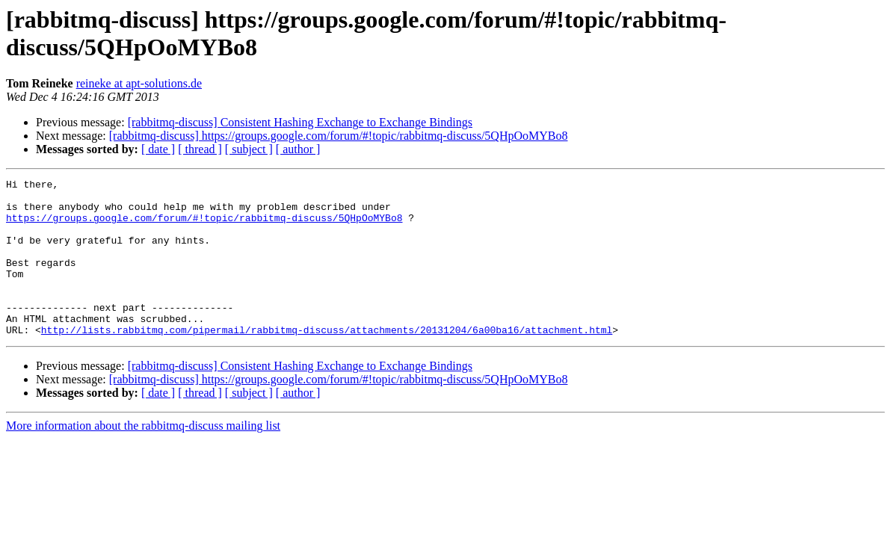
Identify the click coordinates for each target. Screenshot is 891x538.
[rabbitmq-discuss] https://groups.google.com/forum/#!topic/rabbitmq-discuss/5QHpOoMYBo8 (338, 135)
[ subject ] (249, 149)
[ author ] (298, 149)
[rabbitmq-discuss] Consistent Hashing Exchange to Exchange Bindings (300, 122)
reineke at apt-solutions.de (139, 83)
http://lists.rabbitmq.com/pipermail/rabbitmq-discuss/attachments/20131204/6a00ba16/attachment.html (326, 361)
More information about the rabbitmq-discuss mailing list (143, 457)
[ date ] (158, 149)
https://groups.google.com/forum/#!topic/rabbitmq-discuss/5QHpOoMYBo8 (204, 226)
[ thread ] (200, 149)
